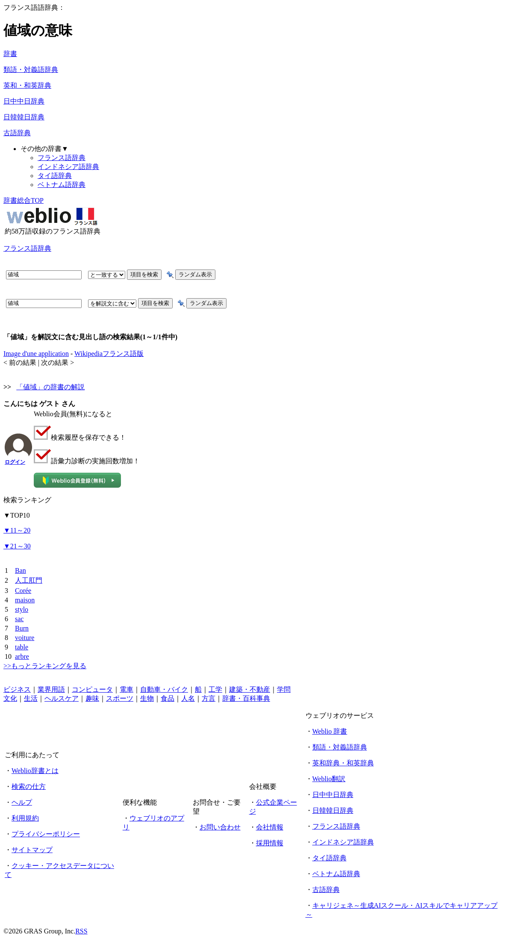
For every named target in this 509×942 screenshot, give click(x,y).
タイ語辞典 (55, 175)
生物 (147, 698)
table (21, 647)
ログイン (15, 462)
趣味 (92, 698)
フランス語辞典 (61, 157)
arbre (22, 656)
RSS (81, 931)
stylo (21, 609)
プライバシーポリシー (46, 834)
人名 (188, 698)
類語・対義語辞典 (30, 69)
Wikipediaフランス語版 (109, 353)
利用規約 (25, 818)
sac (19, 618)
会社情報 (269, 827)
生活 (31, 698)
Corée (23, 590)
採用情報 (269, 843)
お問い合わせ (220, 827)
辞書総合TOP (23, 200)
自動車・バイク (164, 689)
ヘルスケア (61, 698)
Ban (20, 570)
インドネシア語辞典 (68, 166)
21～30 (17, 546)
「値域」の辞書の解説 (50, 387)
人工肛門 (28, 580)
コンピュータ (92, 689)
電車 (126, 689)
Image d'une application (36, 353)
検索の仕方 (29, 786)
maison (25, 600)
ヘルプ (22, 802)
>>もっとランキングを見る (44, 665)
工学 (215, 689)
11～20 (16, 530)
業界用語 (51, 689)
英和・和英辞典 (27, 85)
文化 (10, 698)
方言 (208, 698)
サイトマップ (32, 849)
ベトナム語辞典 (61, 184)
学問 (284, 689)
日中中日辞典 (23, 101)
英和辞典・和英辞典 (343, 763)
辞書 (10, 53)
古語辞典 (17, 132)
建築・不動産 (249, 689)
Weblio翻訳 (329, 778)
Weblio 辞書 (329, 731)
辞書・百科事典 (246, 698)
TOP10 (16, 515)
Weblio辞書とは (35, 770)
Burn (22, 628)
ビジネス (17, 689)
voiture (24, 637)
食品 (167, 698)
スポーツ (119, 698)
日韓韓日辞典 (23, 117)
